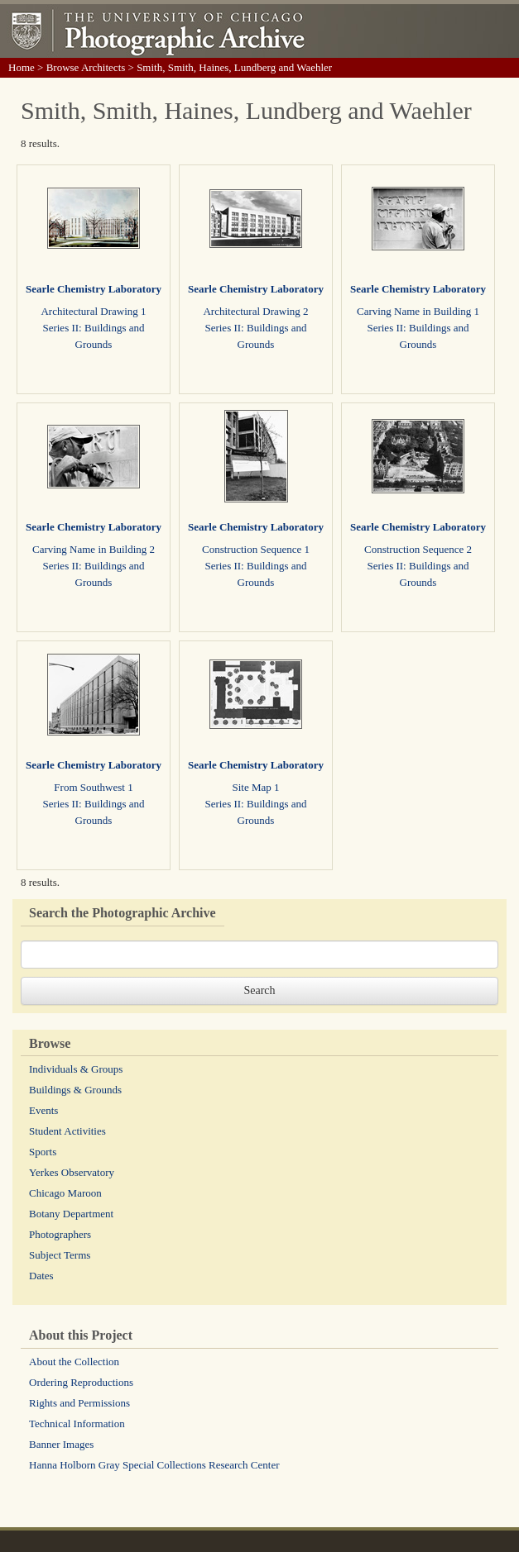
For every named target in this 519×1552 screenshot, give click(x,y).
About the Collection (74, 1361)
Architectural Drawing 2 (255, 311)
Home (21, 67)
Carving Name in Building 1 (418, 311)
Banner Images (61, 1444)
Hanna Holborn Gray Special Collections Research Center (154, 1465)
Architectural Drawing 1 (93, 311)
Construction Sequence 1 (256, 549)
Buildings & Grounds (75, 1089)
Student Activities (67, 1131)
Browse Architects (86, 67)
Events (43, 1110)
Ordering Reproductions (81, 1382)
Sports (42, 1151)
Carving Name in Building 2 (93, 549)
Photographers (60, 1234)
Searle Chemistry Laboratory (93, 289)
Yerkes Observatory (71, 1172)
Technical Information (77, 1423)
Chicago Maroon (65, 1193)
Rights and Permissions (79, 1403)
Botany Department (71, 1213)
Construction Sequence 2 (418, 549)
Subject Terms (59, 1255)
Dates (41, 1275)
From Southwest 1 (93, 787)
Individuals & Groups (76, 1069)
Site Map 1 (255, 787)
